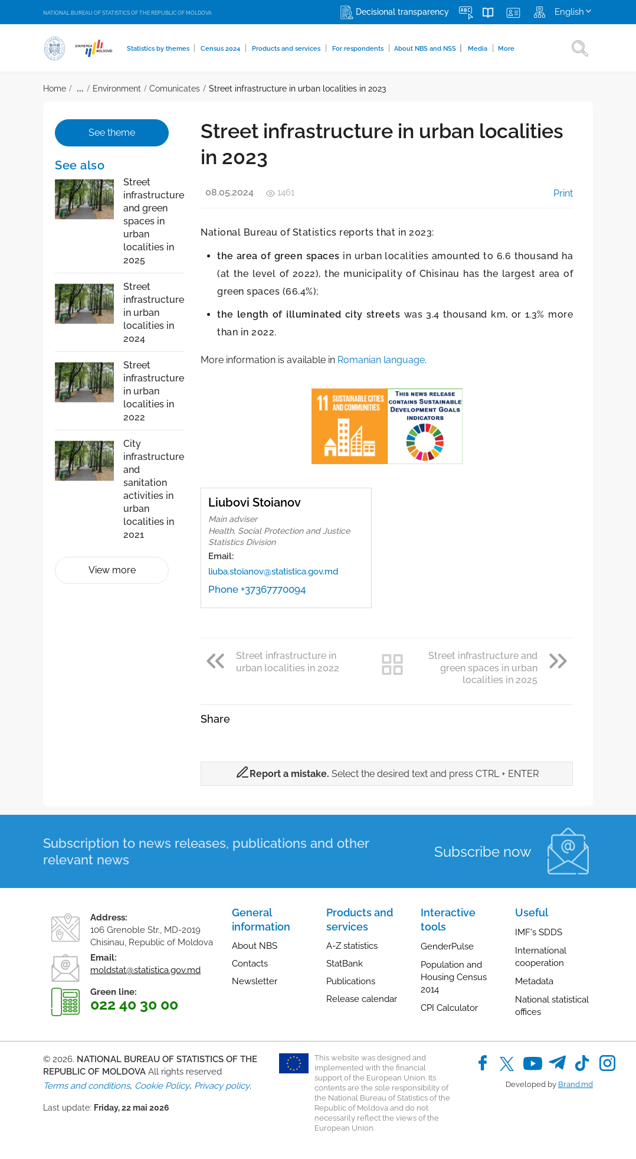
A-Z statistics (352, 946)
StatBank (344, 963)
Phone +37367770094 (257, 589)
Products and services (288, 49)
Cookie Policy (162, 1085)
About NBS (254, 946)
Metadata (534, 981)
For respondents (359, 49)
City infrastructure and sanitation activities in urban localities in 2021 (153, 489)
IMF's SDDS (538, 932)
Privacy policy (222, 1085)
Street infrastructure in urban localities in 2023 (297, 88)
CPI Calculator (449, 1008)
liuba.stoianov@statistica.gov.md (273, 571)
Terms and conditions (86, 1085)
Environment (117, 88)
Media (479, 49)
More (507, 49)
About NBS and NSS (429, 48)
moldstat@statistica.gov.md (145, 970)
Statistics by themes (159, 49)
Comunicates (174, 88)
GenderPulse (447, 946)
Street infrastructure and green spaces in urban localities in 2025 (153, 221)
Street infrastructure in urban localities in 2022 (153, 391)
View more (112, 570)
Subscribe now (483, 851)
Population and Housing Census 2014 (454, 977)
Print (555, 193)
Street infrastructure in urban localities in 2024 (153, 312)
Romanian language (381, 359)
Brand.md (575, 1084)
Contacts (250, 963)
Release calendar (361, 999)
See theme (111, 132)
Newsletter (254, 981)
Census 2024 (221, 49)
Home (54, 88)
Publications (350, 981)
